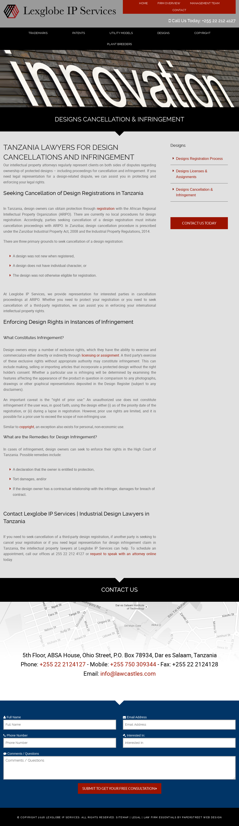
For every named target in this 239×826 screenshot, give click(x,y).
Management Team (204, 3)
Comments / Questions (21, 753)
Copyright (202, 33)
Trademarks (38, 33)
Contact (179, 10)
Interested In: (134, 735)
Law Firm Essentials (160, 817)
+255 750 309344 (133, 664)
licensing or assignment (100, 355)
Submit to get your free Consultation (119, 788)
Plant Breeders (119, 44)
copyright (26, 426)
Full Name (12, 717)
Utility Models (121, 33)
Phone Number (15, 735)
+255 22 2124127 (63, 664)
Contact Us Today (199, 223)
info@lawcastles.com (128, 673)
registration (106, 208)
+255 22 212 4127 (219, 20)
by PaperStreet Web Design (199, 817)
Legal (136, 817)
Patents (78, 33)
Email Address (135, 717)
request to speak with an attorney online (123, 553)
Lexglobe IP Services (63, 817)
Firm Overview (169, 3)
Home (143, 3)
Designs (163, 33)
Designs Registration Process (199, 159)
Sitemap (122, 817)
